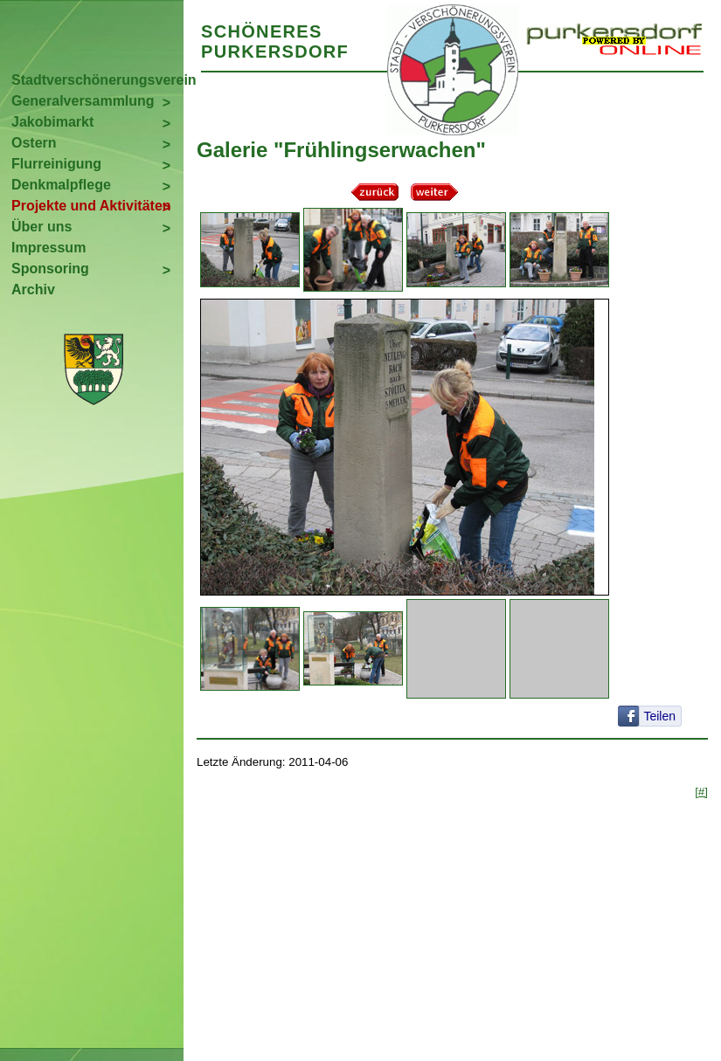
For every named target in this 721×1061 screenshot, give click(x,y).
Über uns (41, 226)
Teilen (659, 716)
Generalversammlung (83, 100)
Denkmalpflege (61, 184)
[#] (701, 791)
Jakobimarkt (52, 121)
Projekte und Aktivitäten (91, 205)
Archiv (33, 289)
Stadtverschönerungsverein (97, 79)
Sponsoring (50, 268)
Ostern (34, 142)
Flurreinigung (56, 163)
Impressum (48, 247)
